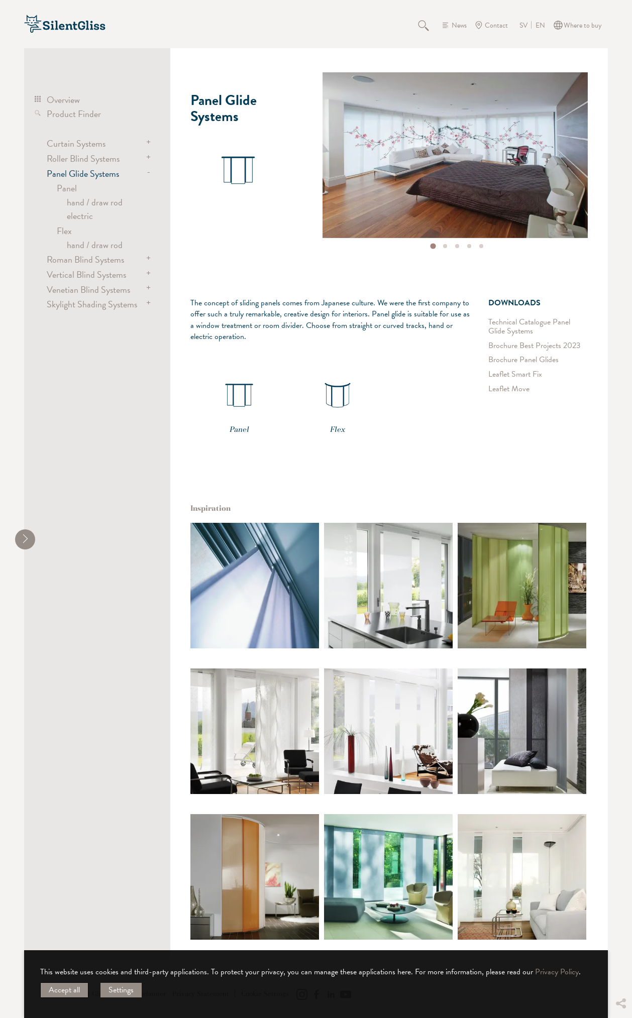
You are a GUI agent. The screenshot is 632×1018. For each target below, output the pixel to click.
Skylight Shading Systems (92, 304)
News (459, 25)
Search (429, 25)
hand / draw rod (95, 202)
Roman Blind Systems (85, 259)
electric (80, 215)
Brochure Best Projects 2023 (534, 346)
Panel (67, 188)
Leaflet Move (509, 389)
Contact (496, 25)
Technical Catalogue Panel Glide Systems (529, 326)
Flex (64, 231)
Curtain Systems (76, 143)
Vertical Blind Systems (86, 274)
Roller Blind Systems (83, 158)
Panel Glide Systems (83, 173)
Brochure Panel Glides (523, 360)
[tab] (433, 246)
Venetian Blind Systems (88, 289)
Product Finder (74, 114)
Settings (121, 990)
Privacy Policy (557, 972)
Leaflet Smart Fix (515, 374)
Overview (63, 99)
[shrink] (25, 539)
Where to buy (583, 25)
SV (523, 26)
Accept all (64, 990)
